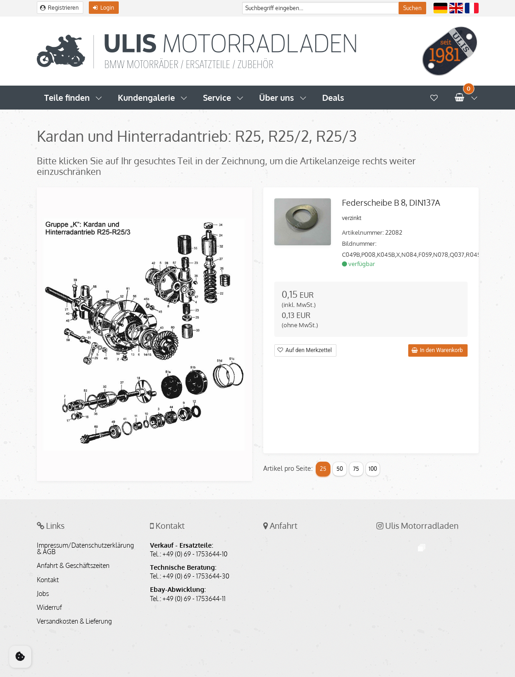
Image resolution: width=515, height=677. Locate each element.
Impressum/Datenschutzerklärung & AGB (85, 548)
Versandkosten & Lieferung (74, 621)
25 (323, 468)
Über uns (276, 98)
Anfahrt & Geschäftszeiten (73, 565)
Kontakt (48, 580)
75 (356, 468)
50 (339, 468)
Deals (333, 98)
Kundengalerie (146, 98)
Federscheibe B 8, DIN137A (391, 202)
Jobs (43, 593)
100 (373, 468)
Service (217, 98)
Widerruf (49, 607)
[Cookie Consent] (20, 657)
